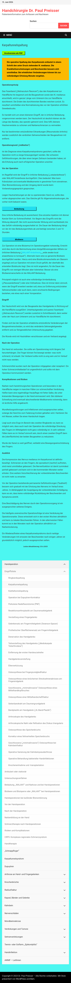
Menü (7, 35)
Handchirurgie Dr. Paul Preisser (30, 10)
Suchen (33, 21)
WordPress (21, 979)
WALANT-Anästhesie (31, 252)
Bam (32, 979)
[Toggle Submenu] (64, 564)
